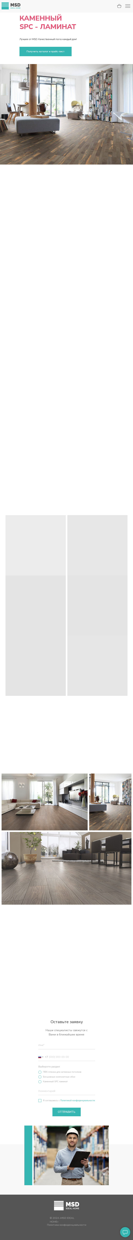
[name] (66, 1045)
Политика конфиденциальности (66, 1225)
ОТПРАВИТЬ (66, 1112)
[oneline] (66, 1091)
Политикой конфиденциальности (77, 1100)
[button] (45, 51)
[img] (11, 5)
